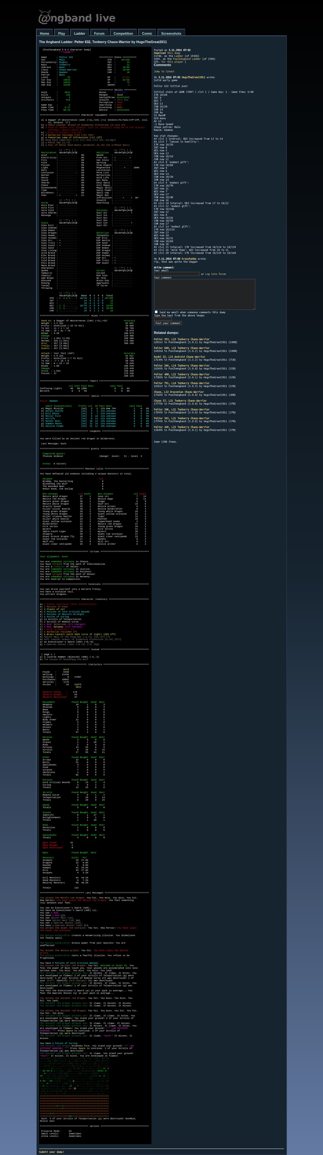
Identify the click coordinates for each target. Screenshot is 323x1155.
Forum (99, 33)
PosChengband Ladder (187, 58)
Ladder (79, 33)
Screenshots (171, 33)
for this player (172, 61)
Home (44, 33)
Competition (123, 33)
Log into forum (215, 273)
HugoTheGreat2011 (193, 77)
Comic (147, 33)
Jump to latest (164, 71)
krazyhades (189, 258)
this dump (167, 52)
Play (61, 33)
